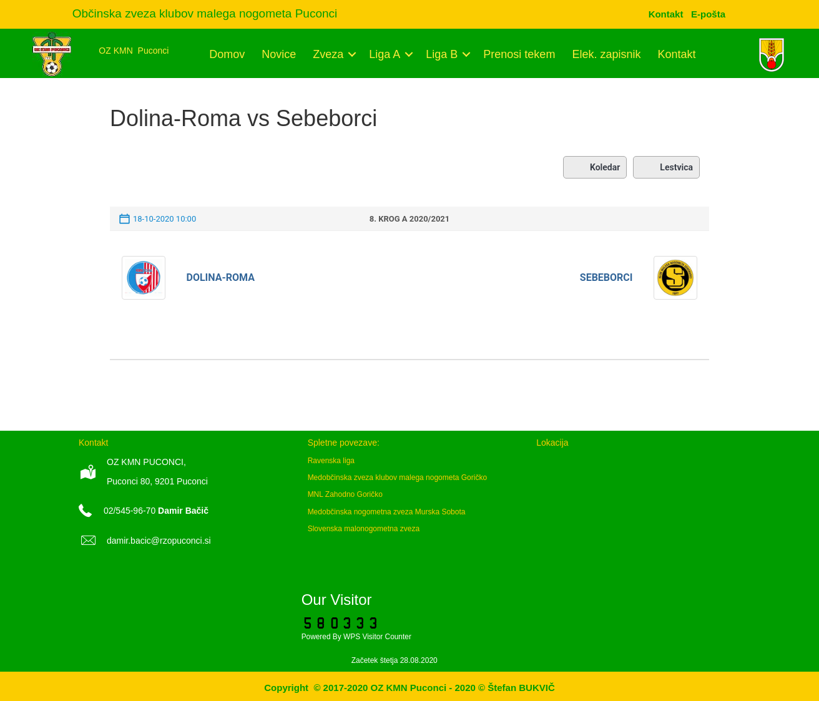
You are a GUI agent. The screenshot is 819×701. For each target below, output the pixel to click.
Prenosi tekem (519, 54)
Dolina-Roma (221, 277)
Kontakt (676, 54)
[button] (351, 54)
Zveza (328, 54)
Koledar (595, 167)
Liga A (384, 54)
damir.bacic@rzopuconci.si (159, 541)
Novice (279, 54)
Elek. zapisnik (606, 54)
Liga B (442, 54)
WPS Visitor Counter (377, 636)
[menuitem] (708, 14)
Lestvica (666, 167)
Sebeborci (606, 277)
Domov (227, 54)
